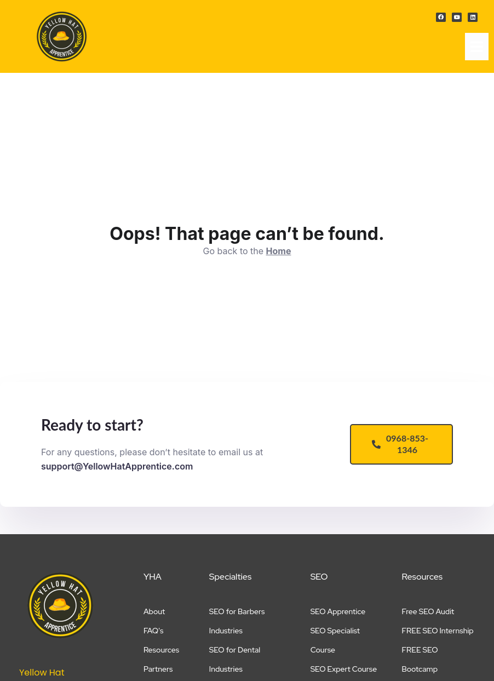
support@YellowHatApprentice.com (117, 466)
